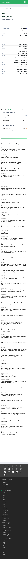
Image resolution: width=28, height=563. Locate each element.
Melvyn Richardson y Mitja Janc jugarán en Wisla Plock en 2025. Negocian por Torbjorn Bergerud (13, 265)
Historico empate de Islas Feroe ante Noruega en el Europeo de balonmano (13, 297)
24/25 (4, 544)
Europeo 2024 (6, 524)
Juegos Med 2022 (7, 527)
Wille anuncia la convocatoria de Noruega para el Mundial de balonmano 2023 (13, 343)
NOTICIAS (4, 509)
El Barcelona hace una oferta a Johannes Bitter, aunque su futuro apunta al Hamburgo (13, 414)
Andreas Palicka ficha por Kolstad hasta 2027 (12, 226)
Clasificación (5, 481)
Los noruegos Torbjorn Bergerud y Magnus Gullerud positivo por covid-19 (12, 356)
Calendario (5, 484)
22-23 (4, 497)
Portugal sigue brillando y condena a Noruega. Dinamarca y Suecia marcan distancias (13, 290)
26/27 (4, 540)
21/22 (4, 549)
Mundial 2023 (6, 525)
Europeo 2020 (6, 534)
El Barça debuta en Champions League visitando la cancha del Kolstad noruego (14, 245)
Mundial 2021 (6, 532)
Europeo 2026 (6, 518)
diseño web (15, 557)
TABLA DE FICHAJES (6, 538)
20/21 (4, 550)
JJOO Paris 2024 (6, 522)
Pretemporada (6, 487)
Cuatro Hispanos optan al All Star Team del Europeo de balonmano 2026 (12, 169)
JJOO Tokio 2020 (7, 530)
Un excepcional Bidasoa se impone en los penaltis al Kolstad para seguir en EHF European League (14, 350)
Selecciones (5, 514)
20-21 (4, 501)
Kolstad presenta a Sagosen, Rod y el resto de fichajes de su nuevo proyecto (12, 375)
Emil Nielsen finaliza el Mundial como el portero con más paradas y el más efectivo (13, 201)
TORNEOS (4, 517)
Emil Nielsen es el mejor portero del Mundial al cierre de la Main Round (13, 208)
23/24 (4, 545)
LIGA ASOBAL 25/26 (6, 479)
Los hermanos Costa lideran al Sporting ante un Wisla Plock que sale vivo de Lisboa (13, 150)
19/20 (4, 552)
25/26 (4, 542)
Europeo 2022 (6, 529)
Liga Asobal (5, 510)
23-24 (4, 495)
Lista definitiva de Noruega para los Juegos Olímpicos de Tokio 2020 (12, 395)
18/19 (4, 554)
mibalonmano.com (6, 8)
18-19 (4, 504)
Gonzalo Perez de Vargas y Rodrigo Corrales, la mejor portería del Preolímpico (13, 271)
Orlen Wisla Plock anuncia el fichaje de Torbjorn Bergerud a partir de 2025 (13, 252)
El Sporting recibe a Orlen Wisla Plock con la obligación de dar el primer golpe (12, 156)
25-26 (4, 492)
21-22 (4, 499)
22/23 (4, 547)
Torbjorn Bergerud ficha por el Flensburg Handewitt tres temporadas (11, 433)
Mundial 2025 (6, 520)
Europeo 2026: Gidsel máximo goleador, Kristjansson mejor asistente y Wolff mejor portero (14, 163)
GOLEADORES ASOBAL (7, 490)
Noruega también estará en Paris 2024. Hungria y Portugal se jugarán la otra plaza (13, 277)
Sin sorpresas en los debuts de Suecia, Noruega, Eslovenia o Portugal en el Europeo (13, 303)
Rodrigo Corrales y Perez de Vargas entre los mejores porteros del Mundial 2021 (12, 407)
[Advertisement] (13, 92)
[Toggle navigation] (25, 2)
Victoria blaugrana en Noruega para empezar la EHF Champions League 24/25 (13, 239)
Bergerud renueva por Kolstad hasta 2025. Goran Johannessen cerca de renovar (13, 284)
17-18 (4, 506)
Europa (4, 512)
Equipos (4, 486)
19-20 (4, 502)
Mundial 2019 (6, 536)
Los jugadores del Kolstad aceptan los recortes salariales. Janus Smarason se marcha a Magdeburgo (13, 323)
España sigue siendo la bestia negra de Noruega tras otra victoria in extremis (13, 388)
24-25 (4, 494)
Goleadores (5, 482)
